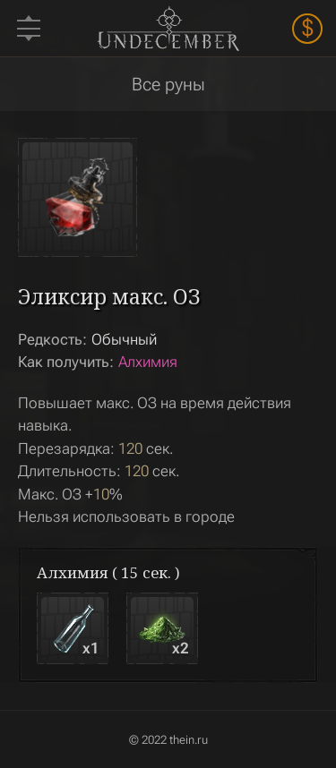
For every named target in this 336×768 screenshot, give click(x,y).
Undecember (168, 27)
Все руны (168, 84)
